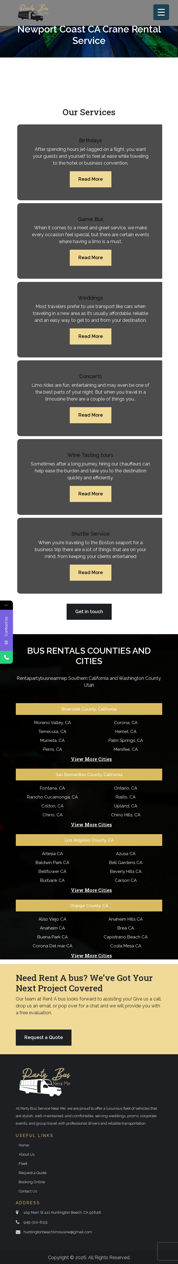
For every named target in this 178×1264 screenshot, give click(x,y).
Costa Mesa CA (125, 946)
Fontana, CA (52, 788)
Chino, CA (52, 814)
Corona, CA (126, 722)
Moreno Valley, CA (52, 722)
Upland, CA (125, 806)
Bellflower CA (52, 871)
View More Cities (91, 759)
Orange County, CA (89, 905)
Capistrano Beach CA (126, 937)
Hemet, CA (125, 731)
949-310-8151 (36, 1222)
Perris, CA (52, 749)
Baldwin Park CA (52, 862)
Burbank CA (52, 880)
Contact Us (28, 1191)
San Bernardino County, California (89, 774)
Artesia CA (52, 853)
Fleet (23, 1163)
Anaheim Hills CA (126, 919)
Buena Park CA (52, 937)
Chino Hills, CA (125, 814)
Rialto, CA (126, 797)
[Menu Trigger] (161, 12)
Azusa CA (126, 853)
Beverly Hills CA (126, 871)
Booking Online (32, 1182)
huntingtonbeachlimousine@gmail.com (58, 1232)
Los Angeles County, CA (89, 840)
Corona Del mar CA (52, 946)
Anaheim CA (52, 928)
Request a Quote (43, 1037)
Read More (90, 179)
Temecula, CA (52, 731)
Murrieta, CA (52, 740)
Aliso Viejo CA (52, 919)
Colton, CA (52, 806)
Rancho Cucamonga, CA (52, 797)
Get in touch (89, 611)
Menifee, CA (126, 749)
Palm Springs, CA (126, 740)
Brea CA (125, 928)
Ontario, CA (125, 788)
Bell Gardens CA (125, 862)
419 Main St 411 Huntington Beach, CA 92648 (62, 1212)
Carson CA (126, 880)
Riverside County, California (89, 709)
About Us (26, 1154)
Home (24, 1145)
